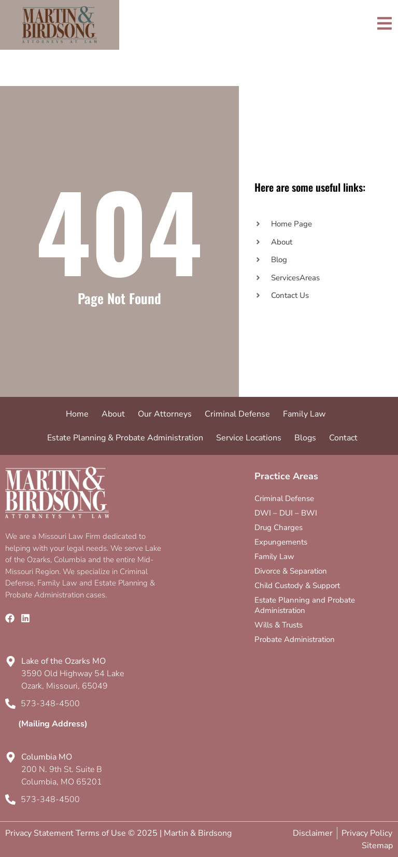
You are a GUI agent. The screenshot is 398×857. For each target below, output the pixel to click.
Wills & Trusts (278, 625)
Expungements (280, 542)
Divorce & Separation (290, 571)
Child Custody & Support (297, 585)
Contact (343, 438)
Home (77, 414)
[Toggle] (384, 23)
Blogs (305, 438)
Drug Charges (278, 527)
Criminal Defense (237, 414)
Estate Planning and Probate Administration (304, 605)
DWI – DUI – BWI (285, 513)
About (113, 414)
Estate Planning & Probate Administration (125, 438)
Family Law (304, 414)
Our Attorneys (165, 414)
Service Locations (248, 438)
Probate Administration (294, 639)
